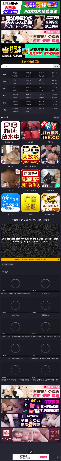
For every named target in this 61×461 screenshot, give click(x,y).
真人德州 (28, 73)
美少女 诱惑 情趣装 (7, 264)
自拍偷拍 (28, 80)
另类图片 (54, 97)
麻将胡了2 (15, 76)
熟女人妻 (15, 83)
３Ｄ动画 (54, 80)
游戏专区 (54, 73)
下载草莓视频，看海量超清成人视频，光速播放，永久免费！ (36, 259)
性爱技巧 (54, 104)
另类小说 (28, 104)
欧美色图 (41, 94)
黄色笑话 (41, 104)
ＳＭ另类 (54, 83)
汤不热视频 (54, 108)
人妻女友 (41, 101)
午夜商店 (28, 108)
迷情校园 (15, 104)
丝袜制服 (28, 83)
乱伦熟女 (41, 90)
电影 (4, 88)
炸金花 (28, 76)
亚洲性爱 (15, 87)
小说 (4, 103)
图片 (4, 96)
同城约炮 (15, 108)
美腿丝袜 (15, 97)
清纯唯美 (28, 97)
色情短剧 (28, 112)
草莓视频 (41, 108)
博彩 (4, 74)
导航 (4, 110)
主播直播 (41, 83)
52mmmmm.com (30, 62)
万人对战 (41, 73)
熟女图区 (41, 97)
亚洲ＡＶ (15, 80)
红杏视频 (15, 112)
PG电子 (15, 73)
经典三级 (28, 90)
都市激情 (15, 101)
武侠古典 (54, 101)
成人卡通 (41, 87)
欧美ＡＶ (41, 80)
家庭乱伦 (28, 101)
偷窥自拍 (15, 94)
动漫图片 (54, 94)
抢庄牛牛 (54, 76)
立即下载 (43, 457)
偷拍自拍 (28, 87)
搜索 (56, 66)
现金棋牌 (41, 76)
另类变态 (54, 90)
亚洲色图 (28, 94)
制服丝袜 (15, 90)
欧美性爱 (54, 87)
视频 (4, 81)
